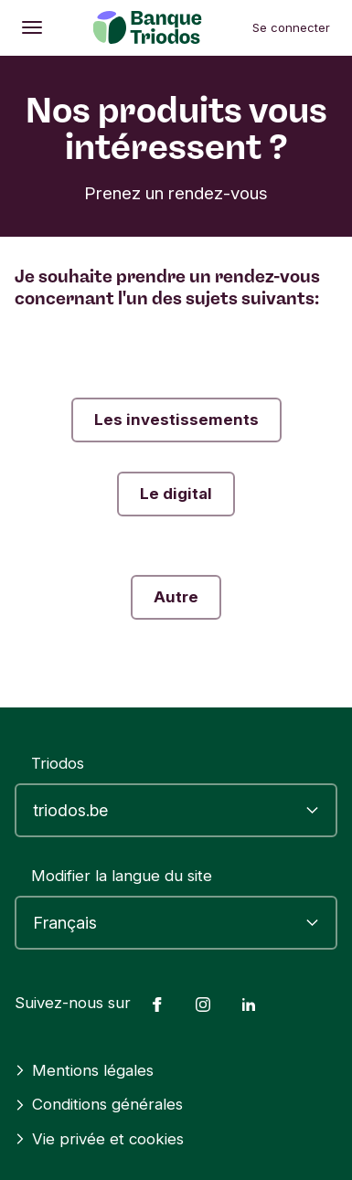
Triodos (57, 763)
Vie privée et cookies (99, 1139)
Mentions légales (84, 1070)
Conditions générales (99, 1104)
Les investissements (176, 419)
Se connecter (291, 27)
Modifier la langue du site (121, 875)
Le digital (176, 493)
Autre (176, 597)
